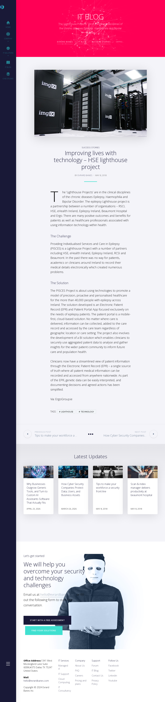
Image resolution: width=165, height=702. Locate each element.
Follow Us (113, 660)
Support (96, 660)
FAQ (77, 670)
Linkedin (112, 675)
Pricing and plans (80, 682)
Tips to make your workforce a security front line (107, 487)
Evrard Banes (85, 175)
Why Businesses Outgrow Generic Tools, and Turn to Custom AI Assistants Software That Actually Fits (38, 493)
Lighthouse (67, 411)
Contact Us (97, 675)
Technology (87, 411)
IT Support (63, 673)
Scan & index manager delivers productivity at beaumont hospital (141, 489)
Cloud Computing (64, 680)
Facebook (113, 665)
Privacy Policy (95, 682)
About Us (80, 665)
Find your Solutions (44, 630)
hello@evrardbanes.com (58, 594)
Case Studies (8, 76)
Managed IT (63, 667)
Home (8, 24)
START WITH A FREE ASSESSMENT (47, 620)
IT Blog (8, 64)
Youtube (112, 680)
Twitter (111, 670)
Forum (95, 665)
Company (80, 660)
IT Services (63, 660)
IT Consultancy (64, 689)
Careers (79, 675)
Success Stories (91, 147)
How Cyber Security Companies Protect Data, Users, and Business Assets (72, 489)
